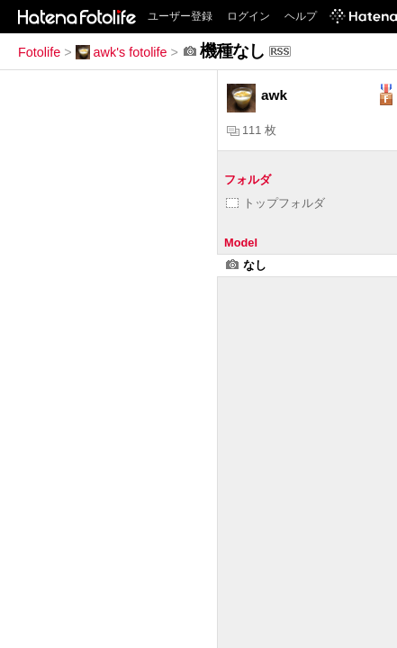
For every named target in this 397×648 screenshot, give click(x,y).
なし (246, 265)
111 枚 (251, 130)
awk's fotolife (121, 52)
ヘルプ (300, 16)
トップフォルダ (275, 203)
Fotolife (39, 52)
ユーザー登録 (180, 16)
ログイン (248, 16)
